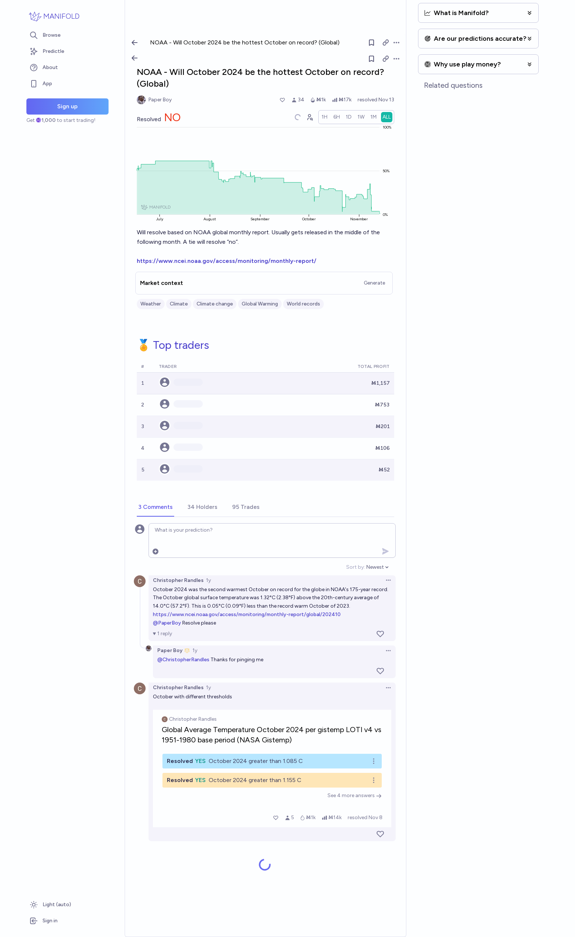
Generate (374, 283)
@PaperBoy (167, 623)
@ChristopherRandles (183, 659)
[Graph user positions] (309, 117)
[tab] (155, 507)
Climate (179, 304)
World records (303, 304)
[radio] (324, 117)
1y (208, 580)
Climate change (215, 304)
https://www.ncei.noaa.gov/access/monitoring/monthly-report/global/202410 (247, 614)
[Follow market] (371, 59)
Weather (150, 304)
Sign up (67, 106)
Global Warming (260, 304)
